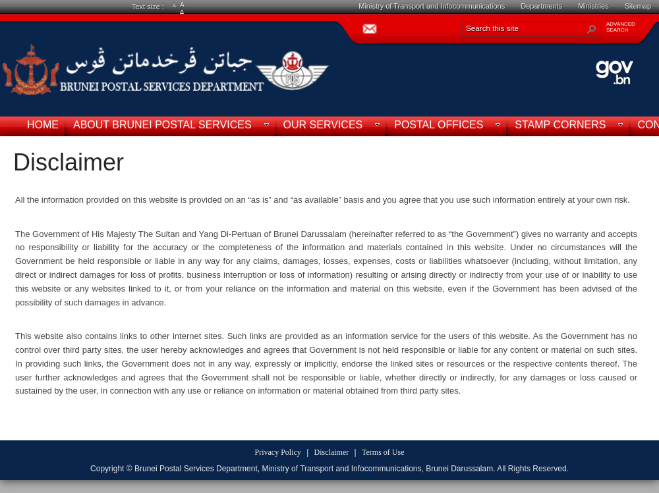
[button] (592, 29)
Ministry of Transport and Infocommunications (431, 6)
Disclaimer (68, 162)
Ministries (593, 6)
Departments (541, 6)
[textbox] (326, 309)
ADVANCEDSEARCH (620, 27)
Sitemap (638, 6)
